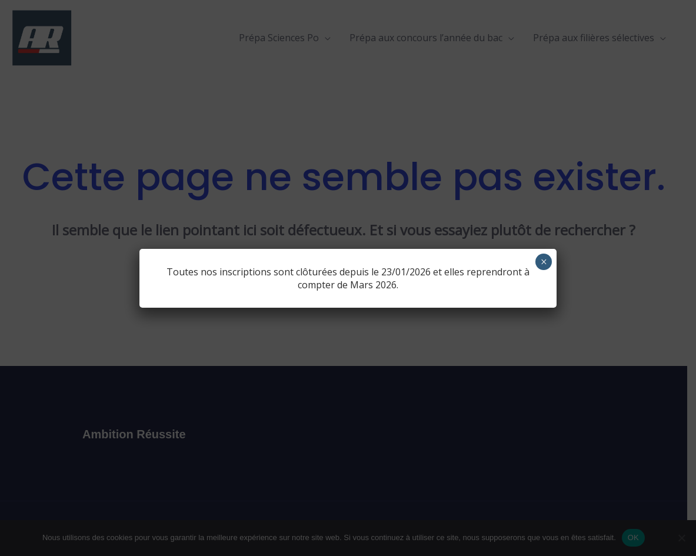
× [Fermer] (544, 261)
